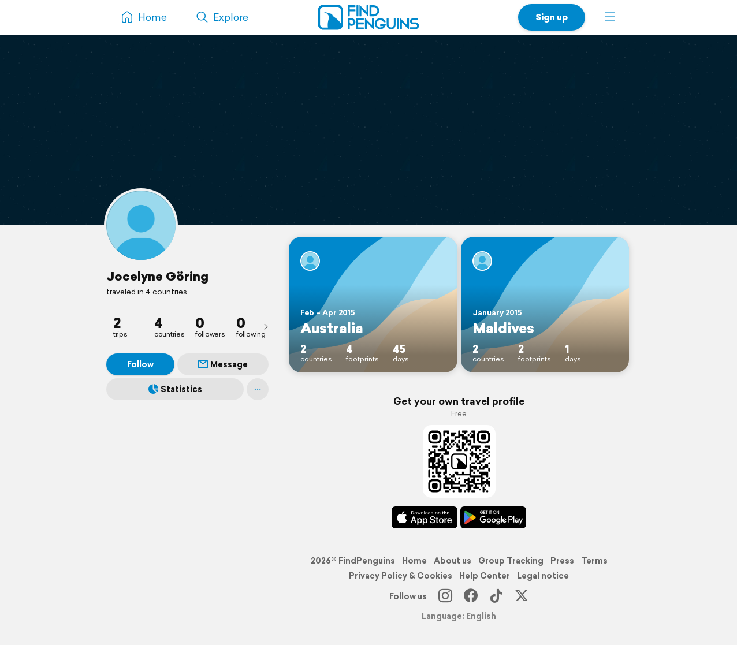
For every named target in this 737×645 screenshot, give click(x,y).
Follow (140, 364)
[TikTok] (496, 596)
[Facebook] (471, 596)
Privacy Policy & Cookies (400, 575)
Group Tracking (511, 560)
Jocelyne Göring (157, 276)
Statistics (175, 389)
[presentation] (265, 326)
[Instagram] (445, 596)
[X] (521, 596)
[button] (610, 17)
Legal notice (543, 575)
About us (452, 560)
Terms (594, 560)
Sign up (551, 17)
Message (223, 364)
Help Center (484, 575)
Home (414, 560)
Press (562, 560)
